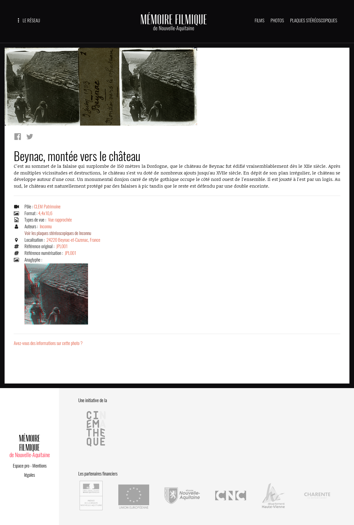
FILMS (259, 20)
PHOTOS (277, 20)
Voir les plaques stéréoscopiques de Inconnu (57, 233)
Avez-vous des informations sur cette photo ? (48, 343)
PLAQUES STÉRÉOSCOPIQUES (313, 20)
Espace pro (21, 466)
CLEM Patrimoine (47, 207)
